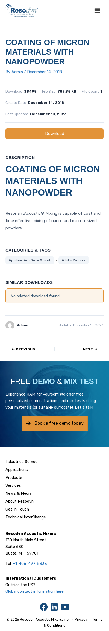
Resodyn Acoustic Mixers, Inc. (44, 619)
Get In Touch (17, 509)
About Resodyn (19, 501)
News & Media (18, 493)
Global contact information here (34, 591)
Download (54, 133)
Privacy (81, 619)
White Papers (74, 260)
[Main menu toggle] (97, 11)
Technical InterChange (25, 517)
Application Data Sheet (30, 260)
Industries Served (21, 461)
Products (13, 477)
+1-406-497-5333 (30, 563)
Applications (16, 469)
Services (13, 485)
